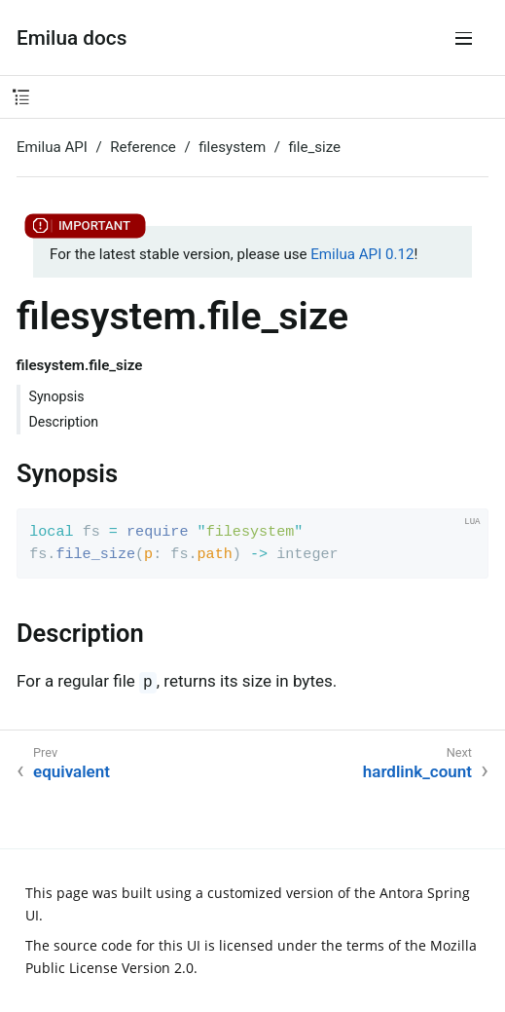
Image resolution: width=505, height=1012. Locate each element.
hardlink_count (417, 771)
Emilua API (52, 147)
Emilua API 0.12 (362, 254)
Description (64, 422)
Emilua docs (71, 38)
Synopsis (57, 396)
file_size (314, 147)
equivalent (71, 771)
